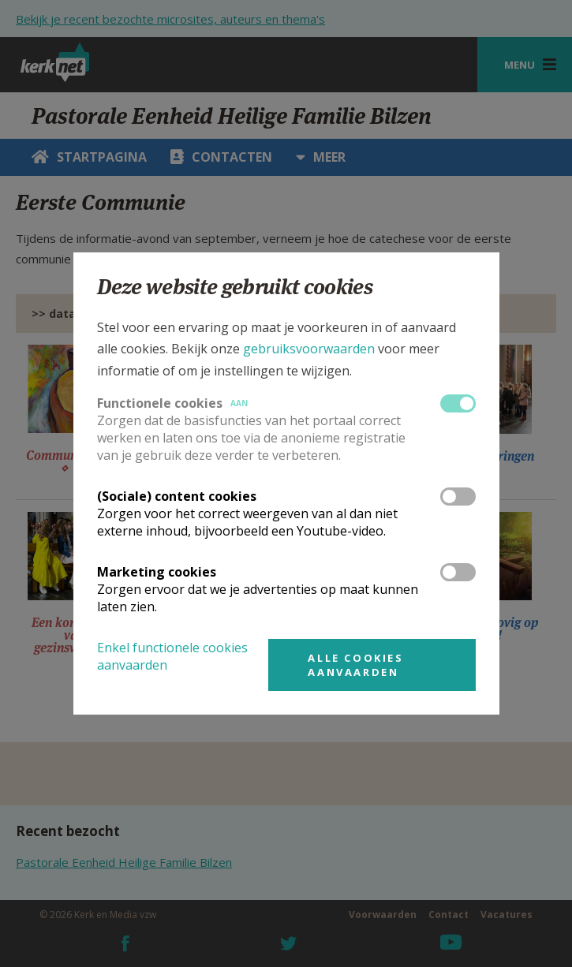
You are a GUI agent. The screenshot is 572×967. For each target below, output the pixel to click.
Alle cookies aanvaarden (355, 665)
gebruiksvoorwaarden (309, 348)
